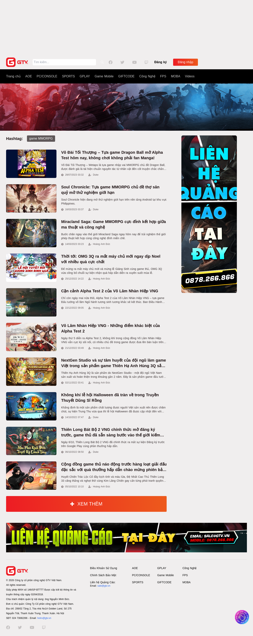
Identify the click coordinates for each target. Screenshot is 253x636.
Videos (190, 76)
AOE (28, 76)
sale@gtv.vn (103, 585)
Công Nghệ (147, 76)
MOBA (175, 76)
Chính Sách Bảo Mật (103, 575)
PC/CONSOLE (47, 76)
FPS (163, 76)
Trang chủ (13, 76)
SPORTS (68, 76)
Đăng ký (160, 62)
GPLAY (85, 76)
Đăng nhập (185, 62)
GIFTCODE (126, 76)
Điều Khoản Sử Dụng (103, 568)
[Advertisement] (126, 27)
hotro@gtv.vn (44, 618)
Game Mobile (104, 76)
